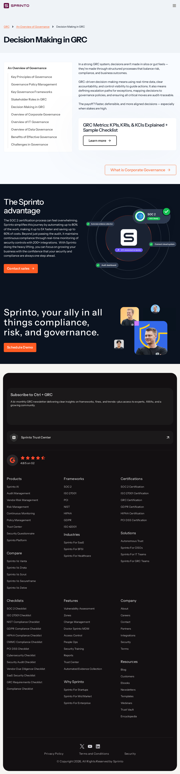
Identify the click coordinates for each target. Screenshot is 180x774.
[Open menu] (174, 6)
